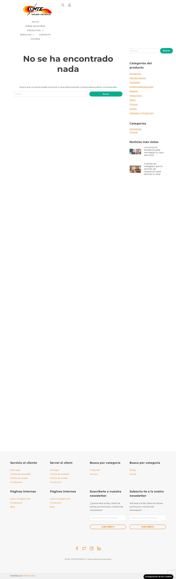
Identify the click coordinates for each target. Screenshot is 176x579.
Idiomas (94, 26)
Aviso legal (15, 470)
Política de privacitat (59, 474)
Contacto (79, 26)
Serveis (133, 474)
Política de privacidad (20, 474)
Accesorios (135, 61)
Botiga (133, 470)
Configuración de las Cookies (157, 576)
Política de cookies (19, 478)
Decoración (136, 116)
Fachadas (135, 69)
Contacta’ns (55, 482)
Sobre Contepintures (20, 498)
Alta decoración (138, 65)
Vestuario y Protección (142, 100)
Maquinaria (136, 83)
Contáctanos (16, 482)
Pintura (133, 91)
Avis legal (54, 470)
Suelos (133, 96)
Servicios (114, 22)
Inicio (53, 22)
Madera (134, 78)
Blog (12, 506)
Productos (93, 22)
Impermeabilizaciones (141, 74)
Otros (132, 87)
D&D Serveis (29, 576)
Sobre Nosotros (72, 22)
